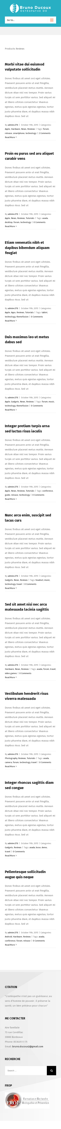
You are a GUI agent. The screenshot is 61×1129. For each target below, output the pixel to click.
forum (46, 129)
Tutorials (30, 218)
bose (38, 847)
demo (44, 847)
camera (8, 762)
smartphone (19, 133)
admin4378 (13, 125)
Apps (13, 312)
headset (39, 580)
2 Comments (45, 133)
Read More (10, 137)
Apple (7, 129)
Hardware (15, 129)
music (51, 401)
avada (45, 218)
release (8, 133)
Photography (11, 758)
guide (7, 495)
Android (8, 936)
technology (31, 133)
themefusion (22, 316)
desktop (9, 222)
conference (47, 491)
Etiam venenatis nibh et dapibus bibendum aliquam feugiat (27, 247)
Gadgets (15, 401)
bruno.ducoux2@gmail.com (27, 1046)
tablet (44, 312)
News (23, 129)
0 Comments (40, 222)
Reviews (31, 129)
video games (11, 673)
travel (19, 584)
